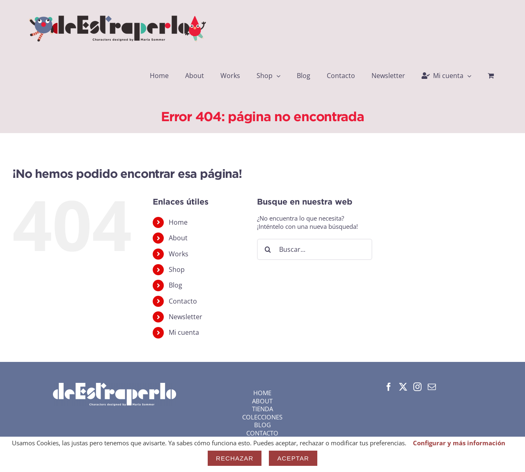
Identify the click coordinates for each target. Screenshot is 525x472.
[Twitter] (403, 387)
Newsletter (185, 316)
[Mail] (432, 387)
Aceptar (293, 458)
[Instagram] (417, 387)
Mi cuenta (184, 332)
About (178, 237)
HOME (262, 393)
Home (178, 222)
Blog (175, 285)
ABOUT (262, 401)
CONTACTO (262, 433)
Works (178, 253)
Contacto (183, 301)
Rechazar (235, 458)
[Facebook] (389, 387)
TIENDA (262, 409)
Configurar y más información (459, 443)
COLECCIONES (262, 417)
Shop (177, 269)
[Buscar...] (314, 249)
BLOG (262, 425)
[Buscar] (267, 249)
